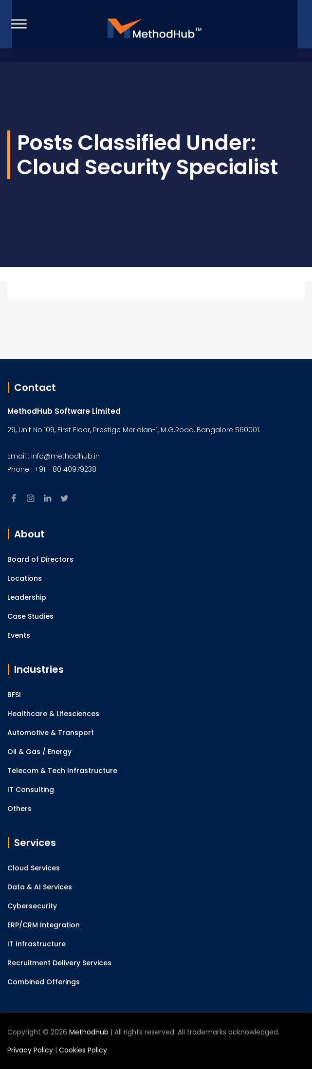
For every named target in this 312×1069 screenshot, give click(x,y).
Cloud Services (33, 868)
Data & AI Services (39, 887)
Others (19, 808)
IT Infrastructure (36, 944)
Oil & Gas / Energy (39, 751)
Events (18, 635)
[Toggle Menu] (19, 23)
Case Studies (30, 616)
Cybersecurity (32, 906)
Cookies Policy (83, 1050)
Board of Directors (40, 559)
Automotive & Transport (50, 732)
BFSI (14, 695)
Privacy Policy (30, 1050)
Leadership (26, 597)
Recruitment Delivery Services (59, 963)
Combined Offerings (43, 982)
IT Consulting (30, 789)
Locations (24, 578)
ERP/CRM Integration (43, 925)
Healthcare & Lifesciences (53, 714)
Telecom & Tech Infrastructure (62, 770)
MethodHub (89, 1032)
